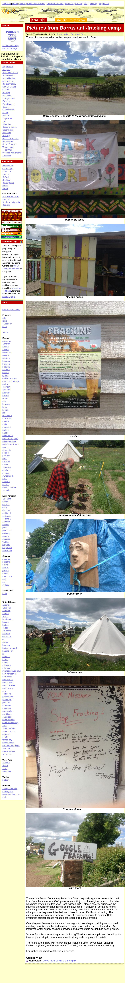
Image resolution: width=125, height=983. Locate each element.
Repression (7, 141)
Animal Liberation (10, 72)
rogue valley (8, 711)
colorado (6, 634)
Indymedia (7, 118)
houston (6, 645)
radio (4, 321)
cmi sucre (6, 516)
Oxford (5, 177)
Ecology (6, 92)
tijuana (5, 542)
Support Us (104, 3)
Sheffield (6, 180)
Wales (83, 34)
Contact (78, 3)
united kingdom (9, 487)
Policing (6, 135)
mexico (5, 524)
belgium (6, 358)
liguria (5, 410)
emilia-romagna (9, 378)
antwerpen (7, 341)
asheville (6, 610)
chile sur (6, 510)
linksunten (7, 415)
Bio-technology (9, 84)
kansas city (7, 651)
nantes (5, 430)
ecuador (6, 522)
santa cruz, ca (8, 731)
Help (86, 3)
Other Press (7, 130)
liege (4, 407)
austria (5, 349)
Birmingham (7, 166)
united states (8, 743)
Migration (6, 124)
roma (4, 459)
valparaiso (7, 547)
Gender (5, 107)
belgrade (6, 361)
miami (5, 662)
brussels (6, 364)
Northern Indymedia (11, 202)
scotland (6, 470)
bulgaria (6, 367)
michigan (6, 665)
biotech (5, 780)
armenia (6, 344)
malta (5, 424)
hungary (6, 393)
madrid (5, 421)
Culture (5, 90)
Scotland (6, 205)
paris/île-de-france (10, 444)
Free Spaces (8, 104)
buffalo (5, 625)
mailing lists (7, 791)
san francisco (8, 719)
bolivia (5, 502)
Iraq (4, 121)
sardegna (6, 467)
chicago (6, 628)
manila (5, 573)
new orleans (8, 682)
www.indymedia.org (11, 309)
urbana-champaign (11, 745)
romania (6, 461)
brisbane (6, 562)
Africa (5, 332)
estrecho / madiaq (10, 381)
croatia (5, 372)
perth (4, 579)
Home (15, 3)
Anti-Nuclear (8, 75)
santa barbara (8, 728)
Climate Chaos (9, 87)
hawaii (5, 642)
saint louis (7, 714)
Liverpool (6, 171)
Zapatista (6, 156)
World (5, 188)
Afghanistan (7, 67)
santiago (6, 539)
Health (5, 112)
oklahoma (6, 694)
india (4, 593)
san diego (6, 717)
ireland (5, 395)
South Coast (8, 183)
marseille (6, 427)
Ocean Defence (9, 127)
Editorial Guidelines (36, 3)
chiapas (6, 504)
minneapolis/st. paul (11, 671)
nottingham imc (9, 441)
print (4, 318)
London (5, 174)
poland (5, 453)
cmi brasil (6, 513)
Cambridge (7, 168)
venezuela (7, 550)
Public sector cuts (10, 138)
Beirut (5, 765)
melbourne (7, 576)
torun (4, 479)
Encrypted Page (10, 242)
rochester (6, 708)
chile (4, 507)
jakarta (5, 570)
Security (93, 3)
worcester (6, 754)
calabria (6, 369)
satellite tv (7, 324)
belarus (5, 355)
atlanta (5, 613)
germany (6, 387)
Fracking (75, 34)
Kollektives (7, 161)
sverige (5, 473)
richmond (6, 705)
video (4, 326)
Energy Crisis (63, 34)
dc (3, 639)
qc (3, 582)
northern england (10, 438)
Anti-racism (7, 81)
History (5, 115)
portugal (6, 456)
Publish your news (12, 35)
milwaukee (7, 668)
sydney (5, 585)
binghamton (7, 619)
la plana (6, 404)
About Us (69, 3)
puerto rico (7, 530)
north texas (7, 688)
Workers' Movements (12, 153)
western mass (8, 751)
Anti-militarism (8, 78)
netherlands (7, 435)
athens (5, 347)
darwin (5, 568)
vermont (6, 748)
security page (8, 296)
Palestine (6, 132)
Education (7, 95)
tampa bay (7, 740)
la (3, 654)
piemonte (6, 450)
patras (5, 447)
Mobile (22, 3)
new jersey (7, 677)
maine (5, 659)
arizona (5, 605)
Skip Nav (6, 3)
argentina (6, 499)
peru (4, 527)
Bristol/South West (10, 196)
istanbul (6, 398)
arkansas (6, 608)
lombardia (7, 418)
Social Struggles (9, 144)
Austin (5, 616)
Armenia (6, 763)
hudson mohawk (9, 648)
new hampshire (9, 674)
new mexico (7, 679)
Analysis (6, 69)
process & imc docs (11, 794)
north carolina (8, 685)
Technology (7, 147)
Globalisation (8, 110)
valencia (6, 490)
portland (6, 702)
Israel (5, 768)
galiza (5, 384)
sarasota (6, 734)
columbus (6, 636)
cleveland (6, 631)
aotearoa (6, 559)
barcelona (7, 352)
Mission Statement (55, 3)
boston (5, 622)
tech (4, 797)
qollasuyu (6, 533)
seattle (5, 737)
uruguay (6, 544)
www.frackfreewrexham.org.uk (59, 960)
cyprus (5, 375)
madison (6, 656)
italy (4, 401)
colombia (6, 519)
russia (5, 464)
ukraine (5, 484)
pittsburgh (7, 699)
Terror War (7, 150)
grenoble (6, 390)
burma (5, 565)
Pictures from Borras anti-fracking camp (74, 28)
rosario (5, 536)
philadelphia (7, 697)
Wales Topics (8, 63)
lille (3, 413)
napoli (5, 433)
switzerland (7, 476)
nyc (4, 691)
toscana (6, 481)
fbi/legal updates (9, 788)
